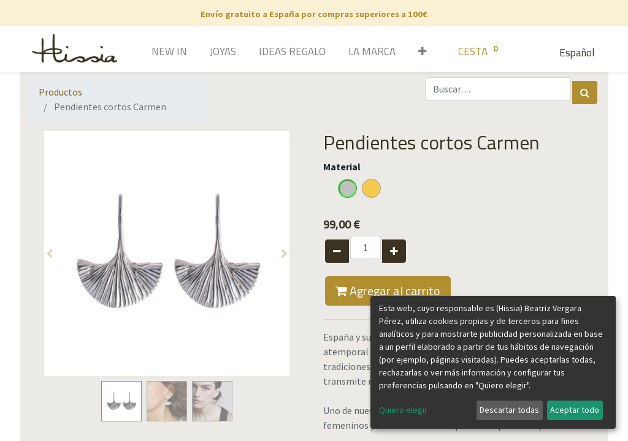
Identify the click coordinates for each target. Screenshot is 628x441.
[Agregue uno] (394, 251)
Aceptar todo (574, 409)
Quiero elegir (403, 409)
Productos (60, 92)
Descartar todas (509, 409)
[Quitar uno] (337, 251)
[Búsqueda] (584, 92)
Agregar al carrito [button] (387, 290)
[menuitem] (151, 52)
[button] (418, 52)
